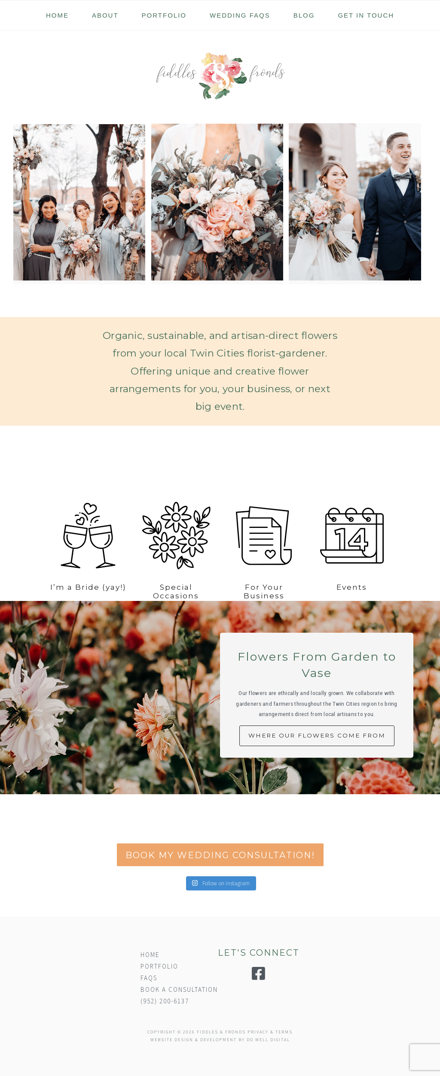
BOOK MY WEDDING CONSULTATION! (220, 868)
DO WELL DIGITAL (268, 1039)
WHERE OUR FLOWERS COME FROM (316, 735)
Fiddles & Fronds (220, 76)
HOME (150, 955)
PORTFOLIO (159, 966)
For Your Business (264, 612)
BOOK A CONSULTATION (179, 989)
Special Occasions (176, 612)
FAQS (149, 978)
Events (351, 608)
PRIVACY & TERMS (270, 1032)
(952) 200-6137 (165, 1001)
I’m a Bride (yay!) (88, 608)
